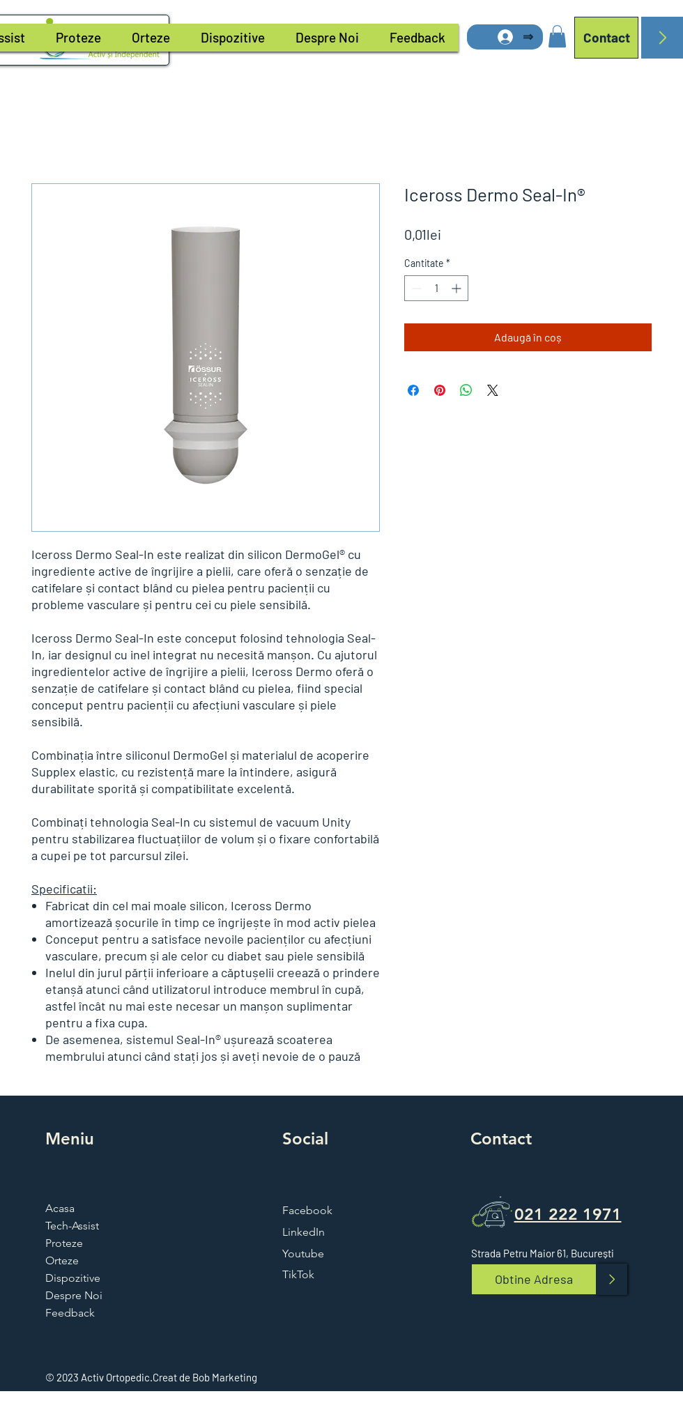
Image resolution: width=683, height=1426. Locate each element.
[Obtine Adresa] (534, 1279)
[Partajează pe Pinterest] (439, 390)
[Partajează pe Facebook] (413, 390)
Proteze (64, 1243)
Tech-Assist (72, 1225)
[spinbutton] (436, 288)
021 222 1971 (568, 1214)
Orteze (62, 1260)
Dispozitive (72, 1278)
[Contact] (606, 38)
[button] (557, 36)
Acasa (60, 1208)
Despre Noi (73, 1295)
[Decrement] (415, 288)
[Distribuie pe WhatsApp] (466, 390)
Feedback (70, 1312)
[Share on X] (492, 390)
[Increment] (457, 288)
